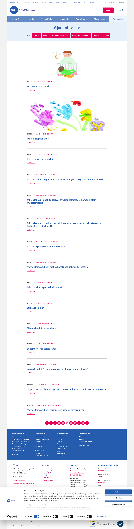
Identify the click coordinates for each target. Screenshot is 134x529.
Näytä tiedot (99, 525)
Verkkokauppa (15, 2)
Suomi (104, 2)
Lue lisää (31, 90)
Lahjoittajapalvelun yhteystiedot (23, 483)
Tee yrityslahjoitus (76, 475)
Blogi (45, 35)
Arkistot (59, 441)
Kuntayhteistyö (39, 453)
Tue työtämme (84, 433)
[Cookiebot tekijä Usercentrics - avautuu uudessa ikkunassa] (12, 525)
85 (59, 423)
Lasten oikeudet (39, 446)
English (122, 2)
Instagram (47, 471)
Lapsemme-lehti (61, 448)
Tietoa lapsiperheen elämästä (20, 439)
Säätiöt (59, 451)
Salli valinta (118, 506)
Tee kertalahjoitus (75, 471)
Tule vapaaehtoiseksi (85, 441)
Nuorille (15, 454)
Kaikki (27, 35)
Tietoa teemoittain (40, 444)
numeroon (75, 494)
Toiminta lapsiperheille (18, 446)
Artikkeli (37, 35)
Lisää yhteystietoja (19, 480)
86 (63, 423)
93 (83, 423)
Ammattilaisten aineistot (42, 441)
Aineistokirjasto (63, 2)
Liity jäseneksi (83, 437)
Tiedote (96, 35)
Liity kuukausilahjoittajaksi (78, 473)
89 (75, 423)
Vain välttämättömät (118, 513)
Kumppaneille (39, 450)
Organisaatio (61, 437)
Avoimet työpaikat (62, 446)
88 (71, 423)
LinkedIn (47, 473)
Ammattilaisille (40, 433)
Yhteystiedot (88, 2)
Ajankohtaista (84, 445)
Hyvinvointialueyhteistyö (42, 455)
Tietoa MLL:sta (62, 433)
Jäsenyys (59, 444)
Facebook (47, 469)
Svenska (112, 2)
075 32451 (18, 476)
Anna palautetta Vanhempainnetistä (18, 449)
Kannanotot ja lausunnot (59, 35)
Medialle (76, 2)
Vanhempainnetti (18, 433)
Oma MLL (22, 487)
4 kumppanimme (34, 502)
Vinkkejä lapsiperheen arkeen (20, 441)
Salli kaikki (118, 500)
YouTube (47, 477)
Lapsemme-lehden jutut (81, 35)
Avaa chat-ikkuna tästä (105, 488)
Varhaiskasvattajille (40, 437)
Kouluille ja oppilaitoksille (42, 439)
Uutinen (106, 35)
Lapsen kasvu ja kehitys (19, 437)
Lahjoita (108, 10)
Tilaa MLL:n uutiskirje (49, 480)
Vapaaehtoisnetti (31, 2)
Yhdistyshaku (47, 2)
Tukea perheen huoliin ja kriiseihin (22, 444)
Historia (59, 439)
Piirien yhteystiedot (63, 456)
